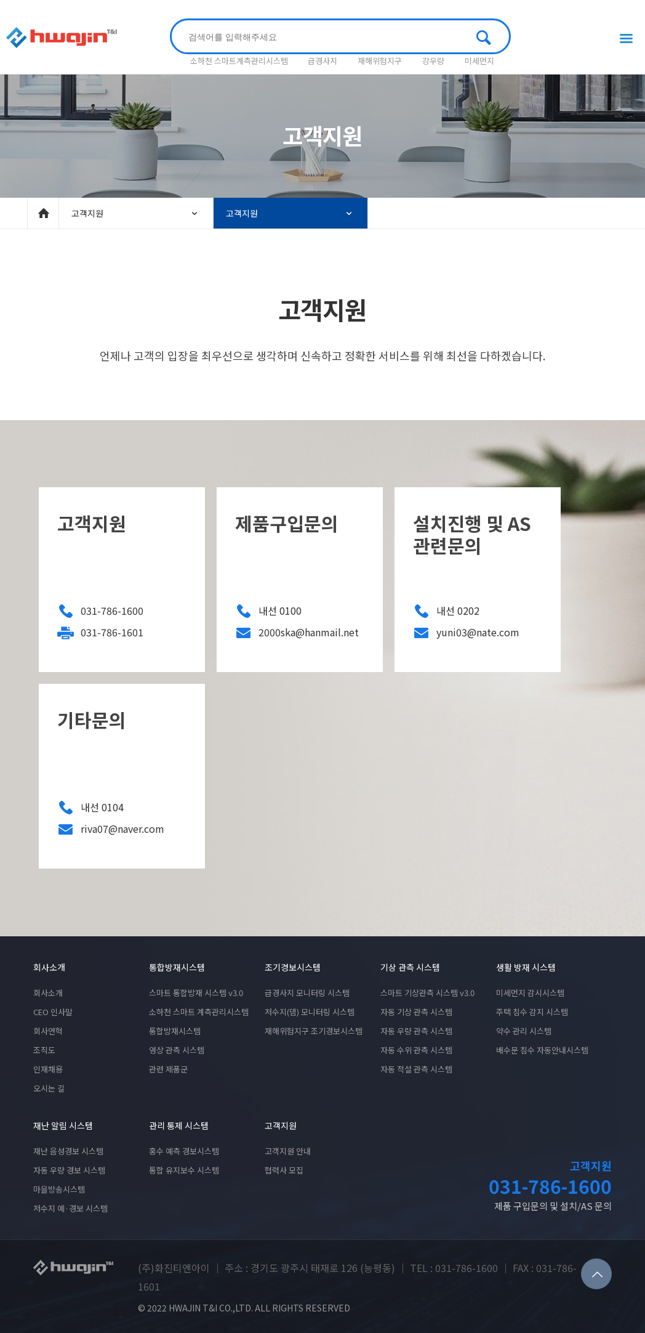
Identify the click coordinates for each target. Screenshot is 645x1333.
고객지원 (136, 213)
